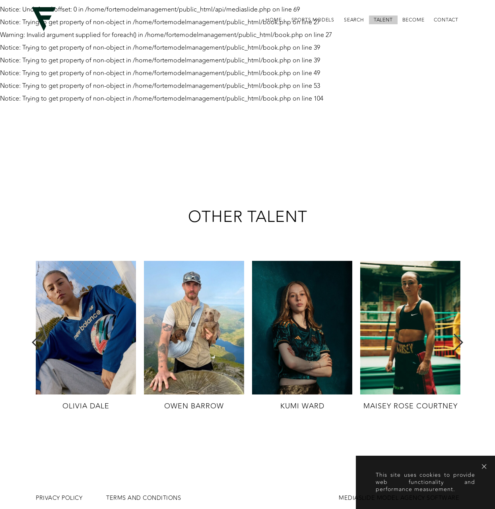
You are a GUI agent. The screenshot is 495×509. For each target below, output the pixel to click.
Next (457, 342)
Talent (383, 19)
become (413, 19)
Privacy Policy (59, 498)
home (273, 19)
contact (446, 19)
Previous (37, 342)
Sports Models (312, 19)
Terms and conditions (143, 498)
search (354, 19)
